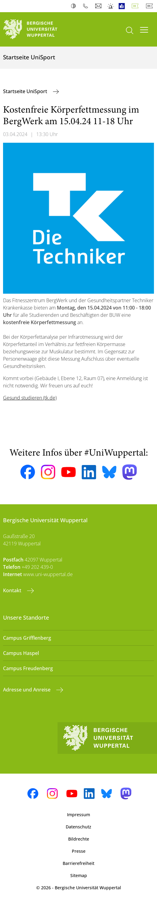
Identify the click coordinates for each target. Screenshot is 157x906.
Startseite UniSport (25, 91)
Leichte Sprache (123, 6)
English (150, 6)
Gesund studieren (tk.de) (30, 397)
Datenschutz (78, 827)
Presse (78, 851)
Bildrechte (78, 839)
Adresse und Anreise (27, 689)
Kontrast (74, 6)
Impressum (78, 814)
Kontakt (13, 590)
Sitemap (78, 875)
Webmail (99, 6)
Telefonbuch (87, 6)
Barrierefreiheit (78, 863)
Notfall (111, 6)
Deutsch (136, 6)
